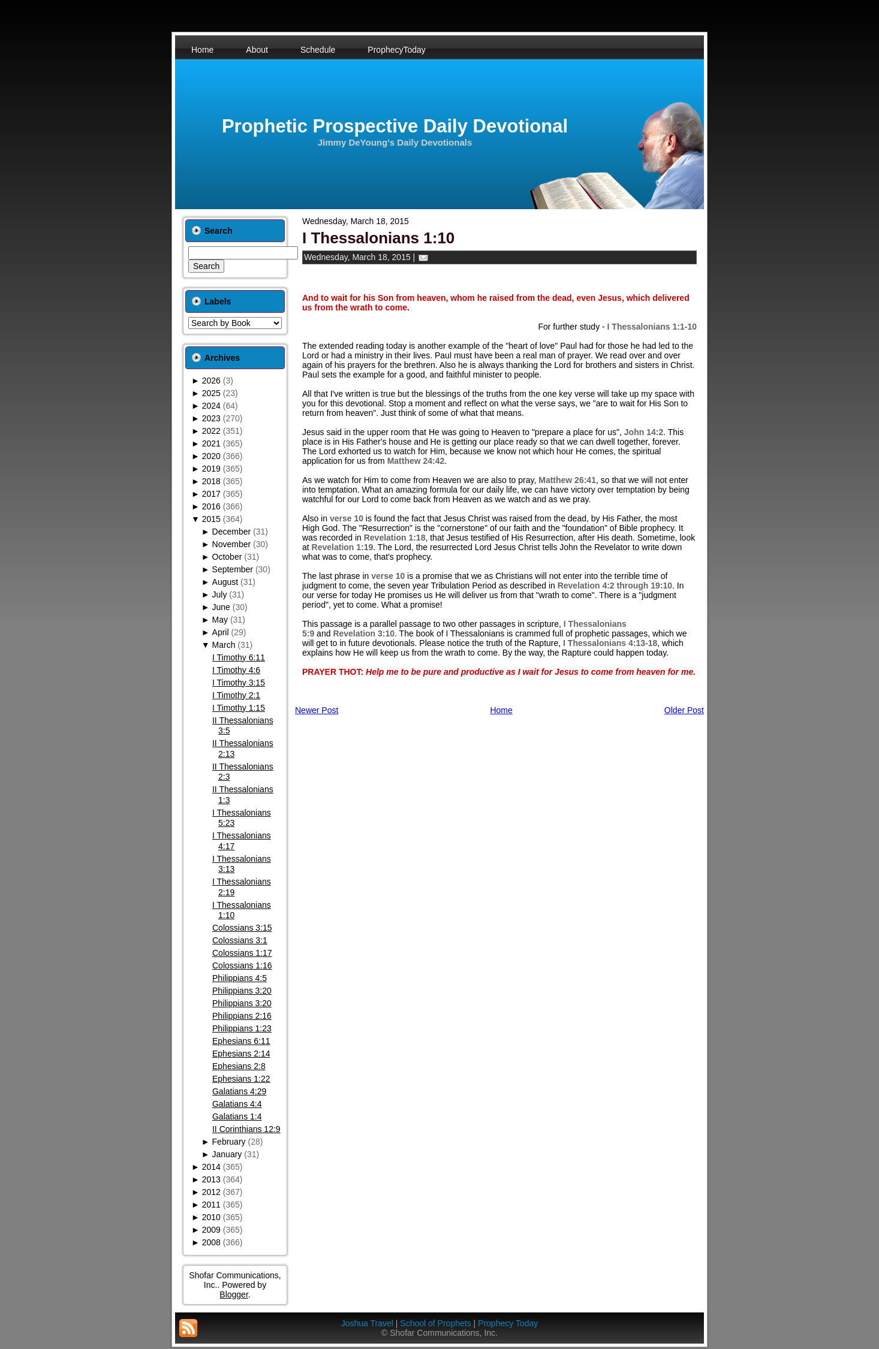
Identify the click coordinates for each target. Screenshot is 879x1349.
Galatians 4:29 (239, 1091)
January (227, 1154)
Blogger (233, 1294)
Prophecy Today (508, 1323)
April (220, 632)
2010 (211, 1217)
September (232, 569)
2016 (211, 506)
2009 (211, 1230)
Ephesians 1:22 (241, 1079)
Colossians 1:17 (242, 953)
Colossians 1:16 (242, 965)
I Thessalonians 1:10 (378, 238)
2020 (211, 456)
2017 (211, 494)
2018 (211, 481)
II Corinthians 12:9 (246, 1129)
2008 (211, 1242)
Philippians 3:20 (242, 990)
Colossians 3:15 (242, 927)
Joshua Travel (367, 1323)
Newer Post (316, 710)
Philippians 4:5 (239, 978)
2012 (211, 1192)
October (227, 557)
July (219, 594)
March (224, 645)
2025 (211, 393)
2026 (211, 380)
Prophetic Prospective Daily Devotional (395, 126)
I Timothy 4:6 (236, 670)
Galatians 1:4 (237, 1116)
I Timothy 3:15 (238, 682)
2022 (211, 431)
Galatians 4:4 (237, 1104)
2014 (211, 1167)
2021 (211, 443)
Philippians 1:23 (242, 1028)
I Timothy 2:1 (236, 695)
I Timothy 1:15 (238, 708)
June (221, 607)
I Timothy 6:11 (238, 657)
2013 (211, 1179)
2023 (211, 418)
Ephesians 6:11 (241, 1041)
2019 (211, 468)
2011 (211, 1204)
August (225, 582)
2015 (211, 519)
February (229, 1141)
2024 (211, 406)
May (220, 619)
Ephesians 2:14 (241, 1053)
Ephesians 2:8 (239, 1066)
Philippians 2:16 (242, 1016)
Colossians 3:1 (239, 940)
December (231, 531)
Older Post (684, 710)
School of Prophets (435, 1323)
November (231, 544)
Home (501, 710)
